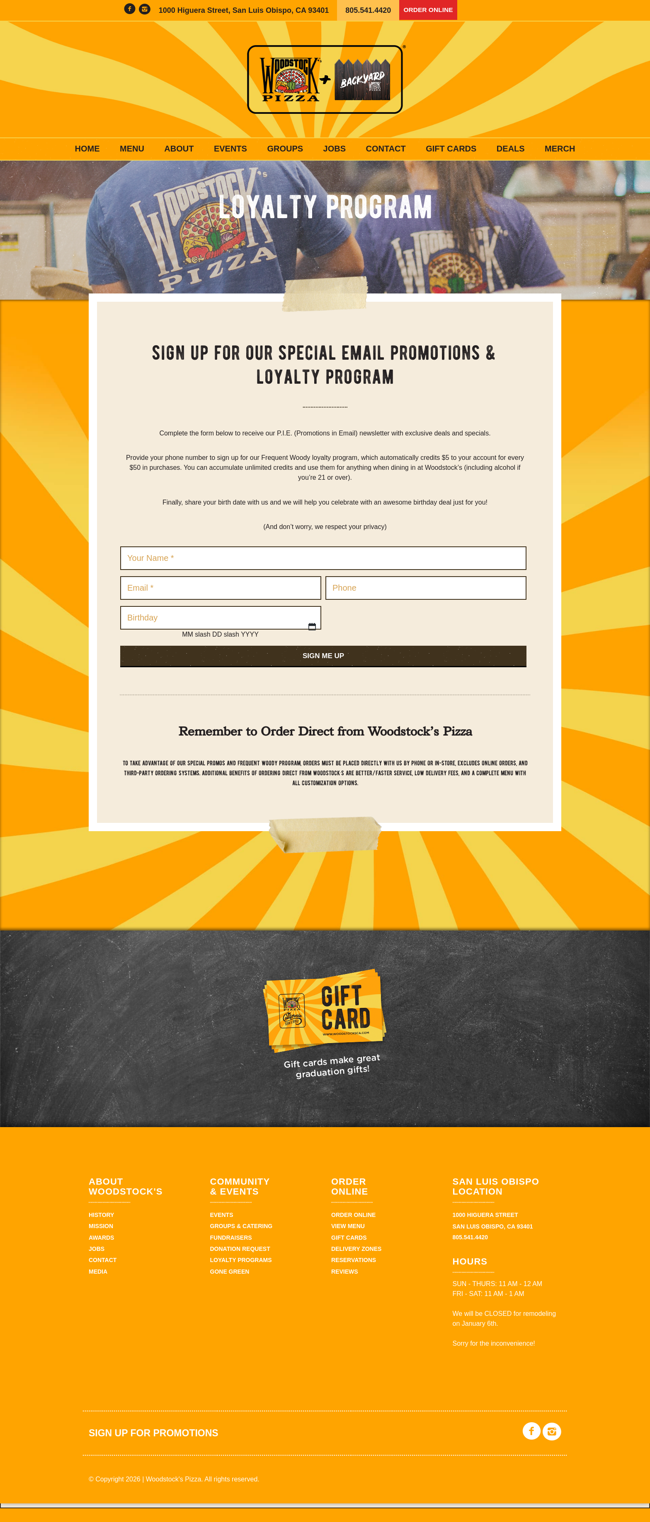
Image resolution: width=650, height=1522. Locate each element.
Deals (511, 148)
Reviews (344, 1285)
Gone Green (230, 1285)
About (179, 148)
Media (98, 1285)
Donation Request (240, 1262)
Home (87, 148)
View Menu (348, 1239)
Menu (132, 148)
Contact (385, 148)
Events (230, 148)
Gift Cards (451, 148)
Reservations (353, 1273)
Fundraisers (231, 1251)
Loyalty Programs (241, 1273)
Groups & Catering (241, 1239)
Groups (285, 148)
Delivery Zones (356, 1262)
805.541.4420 (368, 10)
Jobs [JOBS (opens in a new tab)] (334, 148)
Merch (560, 148)
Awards (101, 1251)
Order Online (432, 10)
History (101, 1228)
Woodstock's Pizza (325, 79)
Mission (101, 1239)
